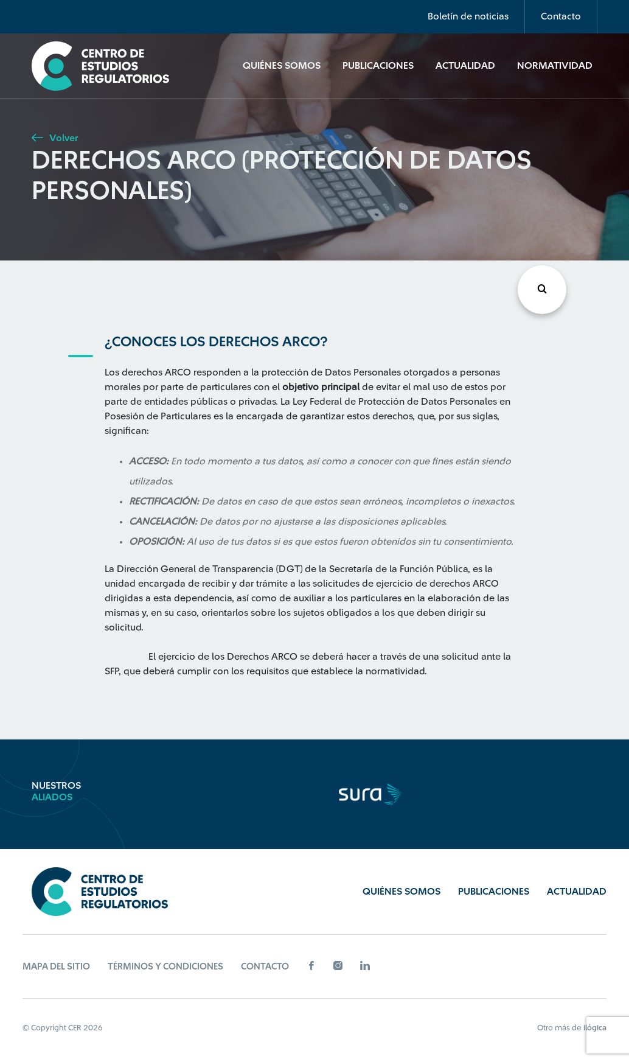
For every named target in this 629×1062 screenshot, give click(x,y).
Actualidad (465, 66)
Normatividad (555, 66)
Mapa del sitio (56, 966)
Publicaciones (378, 66)
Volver (55, 138)
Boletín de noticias (468, 16)
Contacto (561, 16)
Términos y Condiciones (165, 966)
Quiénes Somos (282, 66)
